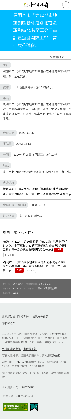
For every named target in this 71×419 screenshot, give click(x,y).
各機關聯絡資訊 (11, 348)
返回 (6, 30)
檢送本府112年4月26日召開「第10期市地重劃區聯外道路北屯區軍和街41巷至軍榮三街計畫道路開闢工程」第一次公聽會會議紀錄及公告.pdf (35, 245)
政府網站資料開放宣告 (15, 316)
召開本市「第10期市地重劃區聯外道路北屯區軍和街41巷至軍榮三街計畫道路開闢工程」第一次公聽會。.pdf (34, 266)
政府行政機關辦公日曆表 (29, 362)
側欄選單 (5, 5)
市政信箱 (55, 355)
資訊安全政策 (40, 316)
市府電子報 (30, 348)
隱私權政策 (8, 323)
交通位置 (54, 333)
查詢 (65, 4)
